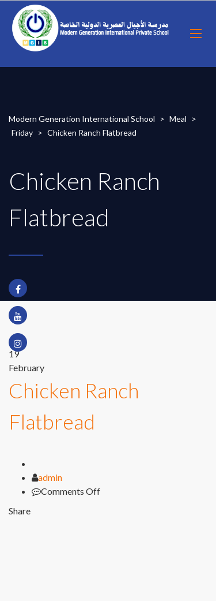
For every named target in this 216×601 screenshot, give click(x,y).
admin (50, 477)
